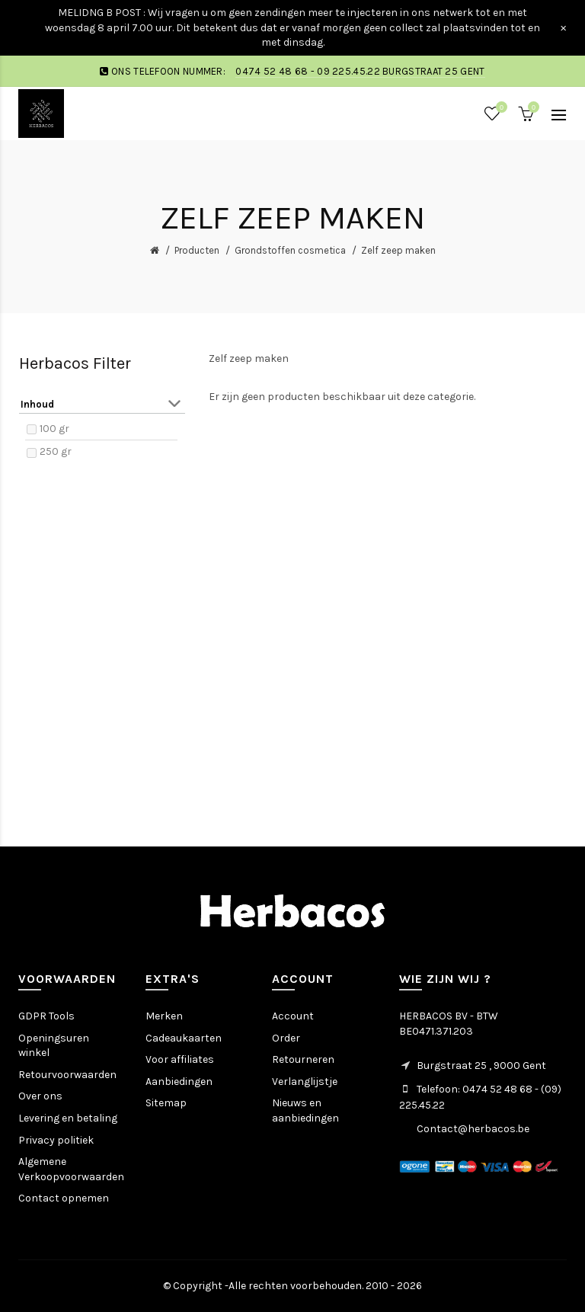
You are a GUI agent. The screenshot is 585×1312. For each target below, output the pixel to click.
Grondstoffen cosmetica (290, 250)
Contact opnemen (63, 1198)
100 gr (54, 428)
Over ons (40, 1096)
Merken (164, 1016)
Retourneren (303, 1059)
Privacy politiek (56, 1140)
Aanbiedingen (179, 1081)
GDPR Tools (46, 1016)
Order (286, 1038)
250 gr (56, 451)
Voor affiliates (179, 1059)
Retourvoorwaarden (67, 1074)
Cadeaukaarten (183, 1038)
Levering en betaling (67, 1118)
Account (293, 1016)
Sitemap (166, 1102)
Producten (196, 250)
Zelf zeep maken (398, 250)
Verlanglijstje (304, 1081)
